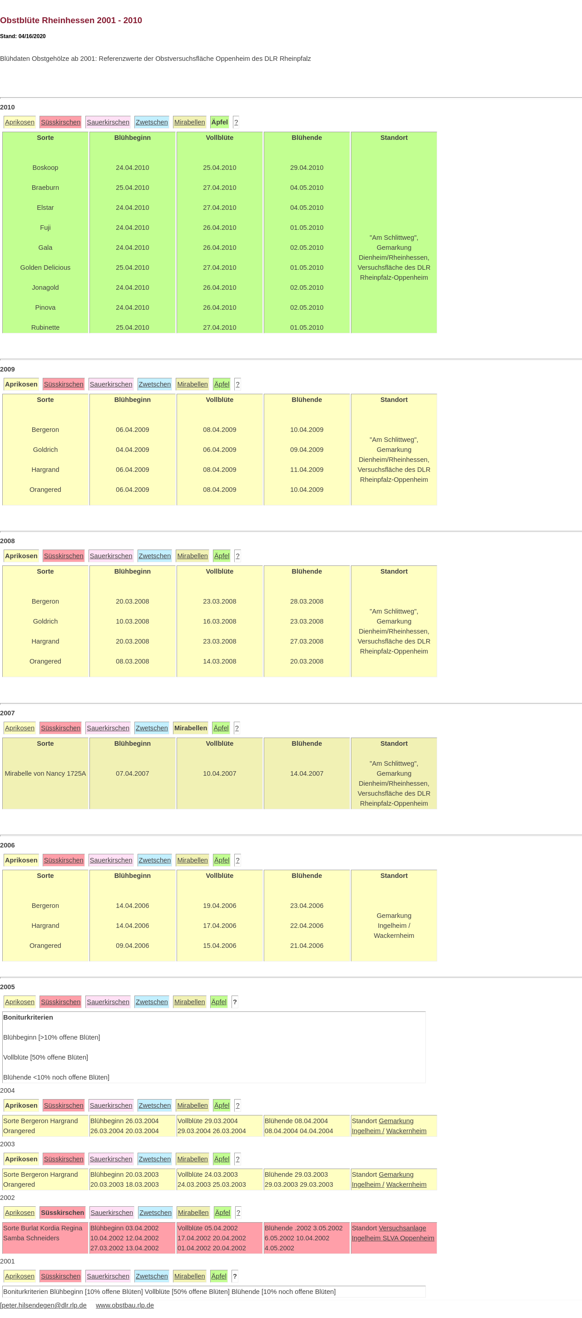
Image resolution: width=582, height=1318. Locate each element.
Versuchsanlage (402, 1228)
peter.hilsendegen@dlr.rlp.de (44, 1305)
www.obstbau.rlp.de (125, 1305)
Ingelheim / (368, 1131)
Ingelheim (367, 1238)
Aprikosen (20, 122)
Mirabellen (189, 122)
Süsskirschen (60, 122)
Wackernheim (406, 1131)
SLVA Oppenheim (408, 1238)
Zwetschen (152, 122)
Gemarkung (396, 1121)
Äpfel (221, 384)
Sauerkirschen (108, 122)
